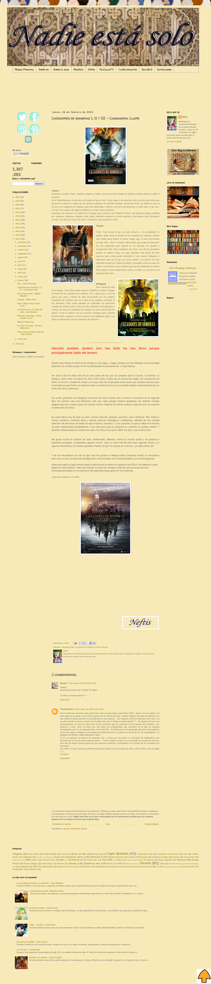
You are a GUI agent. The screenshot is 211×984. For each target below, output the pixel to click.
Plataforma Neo (92, 863)
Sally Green (62, 867)
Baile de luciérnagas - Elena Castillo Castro (29, 317)
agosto (21, 257)
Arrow (63, 854)
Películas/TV (106, 69)
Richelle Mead (174, 864)
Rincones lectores (192, 864)
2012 (17, 344)
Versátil (15, 869)
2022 (17, 205)
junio (20, 265)
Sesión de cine (117, 867)
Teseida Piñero (67, 709)
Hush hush (16, 860)
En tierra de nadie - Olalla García (43, 908)
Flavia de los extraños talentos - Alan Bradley (30, 333)
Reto (162, 864)
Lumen (140, 860)
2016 (17, 227)
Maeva (150, 860)
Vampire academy (171, 867)
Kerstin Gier (91, 860)
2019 (17, 216)
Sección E (147, 69)
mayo (20, 269)
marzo (21, 276)
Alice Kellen (33, 854)
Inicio (108, 824)
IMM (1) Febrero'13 (25, 322)
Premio (110, 864)
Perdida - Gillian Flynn (26, 299)
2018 (17, 220)
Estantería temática (160, 857)
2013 (17, 239)
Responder (65, 700)
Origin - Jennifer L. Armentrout (42, 925)
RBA (120, 864)
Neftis (185, 117)
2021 (17, 208)
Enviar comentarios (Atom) (75, 829)
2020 (17, 212)
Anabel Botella (50, 854)
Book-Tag (98, 854)
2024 (17, 197)
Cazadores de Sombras (84, 647)
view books (193, 289)
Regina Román (132, 864)
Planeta (73, 863)
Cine (185, 854)
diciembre (22, 242)
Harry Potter (189, 857)
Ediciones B (96, 857)
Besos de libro (79, 854)
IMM (28, 859)
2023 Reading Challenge (182, 267)
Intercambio (164, 69)
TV (158, 867)
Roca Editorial (22, 867)
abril (20, 273)
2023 (17, 201)
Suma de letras (145, 867)
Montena (181, 859)
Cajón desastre (128, 69)
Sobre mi (44, 69)
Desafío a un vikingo (44, 857)
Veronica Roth (188, 867)
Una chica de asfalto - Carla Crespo (31, 942)
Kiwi (104, 859)
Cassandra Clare (67, 647)
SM (35, 866)
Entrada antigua (152, 824)
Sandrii (63, 683)
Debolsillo (27, 857)
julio (20, 261)
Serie (88, 867)
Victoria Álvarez (30, 869)
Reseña (105, 647)
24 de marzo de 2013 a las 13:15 (89, 709)
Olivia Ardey (47, 864)
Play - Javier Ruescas (26, 284)
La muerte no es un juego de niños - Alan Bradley (29, 310)
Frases (176, 857)
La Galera (117, 860)
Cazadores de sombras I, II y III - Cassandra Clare (29, 288)
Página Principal (24, 69)
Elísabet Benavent (116, 857)
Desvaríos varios (74, 857)
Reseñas (78, 69)
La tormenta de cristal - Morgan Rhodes (46, 891)
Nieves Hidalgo (30, 864)
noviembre (22, 246)
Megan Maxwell (165, 860)
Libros (129, 860)
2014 (17, 235)
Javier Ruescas (44, 860)
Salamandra (47, 867)
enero (20, 339)
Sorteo (131, 867)
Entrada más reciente (61, 824)
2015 (17, 231)
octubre (21, 250)
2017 (17, 224)
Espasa (143, 857)
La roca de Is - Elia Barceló (28, 950)
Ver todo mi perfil (174, 141)
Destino (98, 647)
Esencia (132, 857)
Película (60, 864)
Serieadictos (100, 867)
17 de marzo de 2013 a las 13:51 (82, 683)
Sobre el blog (61, 69)
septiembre (23, 254)
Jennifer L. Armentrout (67, 859)
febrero (21, 280)
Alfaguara (17, 854)
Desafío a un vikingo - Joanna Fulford (45, 957)
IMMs (91, 69)
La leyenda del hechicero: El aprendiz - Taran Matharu (39, 883)
